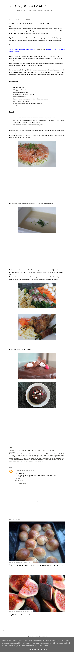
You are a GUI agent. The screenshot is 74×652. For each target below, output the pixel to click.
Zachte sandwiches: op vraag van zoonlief (36, 565)
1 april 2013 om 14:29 (28, 470)
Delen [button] (10, 447)
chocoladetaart (23, 450)
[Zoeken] (63, 5)
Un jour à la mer (31, 5)
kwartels (40, 450)
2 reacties (16, 618)
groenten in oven (32, 450)
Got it (44, 650)
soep (48, 450)
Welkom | (19, 10)
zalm (55, 450)
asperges (15, 450)
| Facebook (46, 10)
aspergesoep (15, 204)
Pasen (44, 450)
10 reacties (17, 569)
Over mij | (28, 10)
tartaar (52, 450)
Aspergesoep (41, 49)
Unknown (18, 470)
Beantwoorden (20, 483)
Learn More (33, 650)
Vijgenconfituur (20, 614)
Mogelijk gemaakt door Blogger (37, 637)
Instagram (37, 10)
